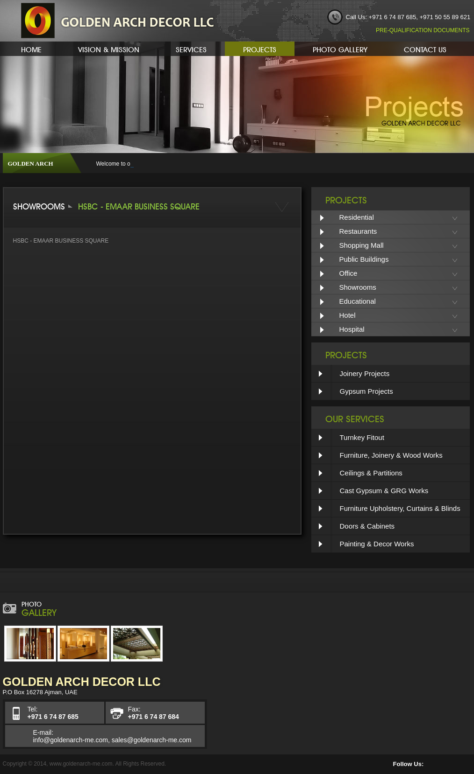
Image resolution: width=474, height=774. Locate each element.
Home (31, 48)
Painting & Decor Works (377, 544)
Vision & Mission (108, 48)
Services (191, 48)
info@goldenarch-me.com (70, 740)
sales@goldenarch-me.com (152, 740)
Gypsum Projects (366, 391)
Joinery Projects (365, 373)
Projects (259, 48)
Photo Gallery (340, 48)
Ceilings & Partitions (371, 473)
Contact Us (425, 48)
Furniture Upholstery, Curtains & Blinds (400, 508)
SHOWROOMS (39, 205)
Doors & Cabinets (367, 526)
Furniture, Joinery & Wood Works (391, 455)
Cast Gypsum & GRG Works (384, 491)
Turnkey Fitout (362, 437)
